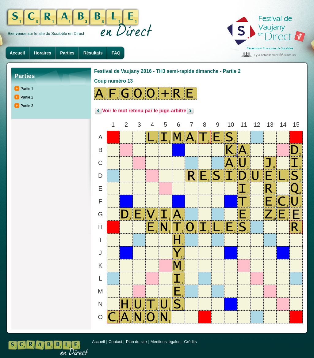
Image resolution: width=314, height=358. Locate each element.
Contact (115, 341)
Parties (67, 52)
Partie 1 (27, 89)
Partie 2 (27, 97)
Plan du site (136, 341)
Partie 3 (27, 106)
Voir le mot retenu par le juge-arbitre (144, 111)
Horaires (42, 52)
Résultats (93, 52)
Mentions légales (166, 341)
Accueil (17, 52)
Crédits (190, 341)
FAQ (116, 52)
